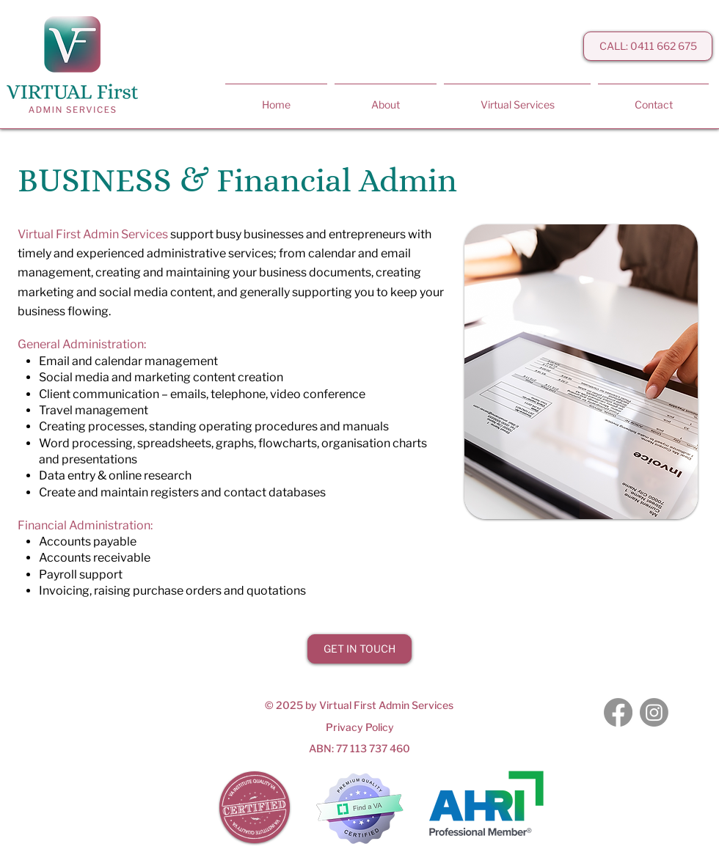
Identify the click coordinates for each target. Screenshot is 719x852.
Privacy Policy (360, 727)
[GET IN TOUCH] (359, 649)
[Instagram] (654, 712)
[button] (517, 98)
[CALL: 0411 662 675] (647, 46)
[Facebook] (618, 712)
